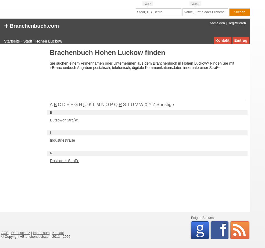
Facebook (224, 230)
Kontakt (223, 40)
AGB (5, 233)
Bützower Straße (64, 120)
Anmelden (217, 23)
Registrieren (237, 23)
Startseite (12, 41)
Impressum (41, 233)
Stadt (27, 41)
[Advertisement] (22, 130)
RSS (239, 230)
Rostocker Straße (64, 161)
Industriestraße (62, 140)
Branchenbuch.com (31, 25)
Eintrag (240, 40)
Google (202, 229)
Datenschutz (20, 233)
